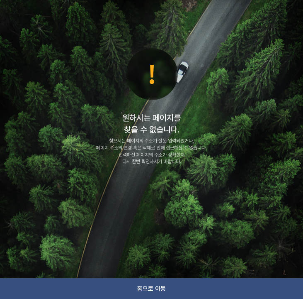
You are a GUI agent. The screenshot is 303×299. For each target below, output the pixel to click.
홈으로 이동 (151, 288)
